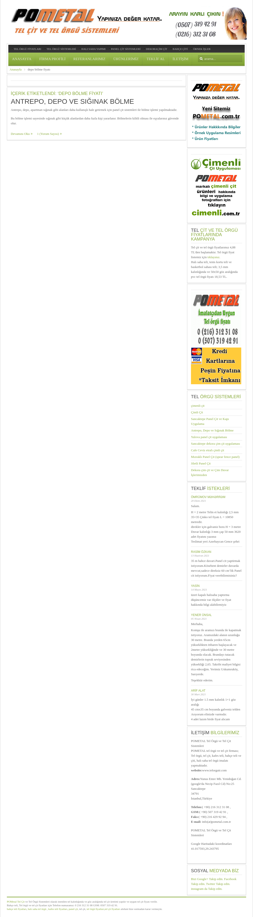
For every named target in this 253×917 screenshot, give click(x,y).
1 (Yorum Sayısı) (48, 134)
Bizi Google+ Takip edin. (207, 879)
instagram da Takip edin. (206, 889)
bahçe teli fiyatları (16, 908)
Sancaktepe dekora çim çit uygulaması (215, 443)
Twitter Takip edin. (218, 884)
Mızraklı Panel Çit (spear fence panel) (215, 457)
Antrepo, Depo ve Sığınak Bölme (72, 101)
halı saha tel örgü (37, 908)
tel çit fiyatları (112, 908)
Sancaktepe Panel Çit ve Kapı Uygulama (210, 421)
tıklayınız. (213, 257)
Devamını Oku (20, 134)
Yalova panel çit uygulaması (209, 437)
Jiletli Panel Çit (201, 463)
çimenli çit (197, 405)
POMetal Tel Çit (16, 901)
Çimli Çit (197, 412)
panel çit (73, 908)
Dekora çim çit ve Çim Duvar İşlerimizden (210, 472)
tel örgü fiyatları (95, 908)
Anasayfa (16, 69)
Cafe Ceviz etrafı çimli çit (207, 450)
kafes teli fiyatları (57, 908)
